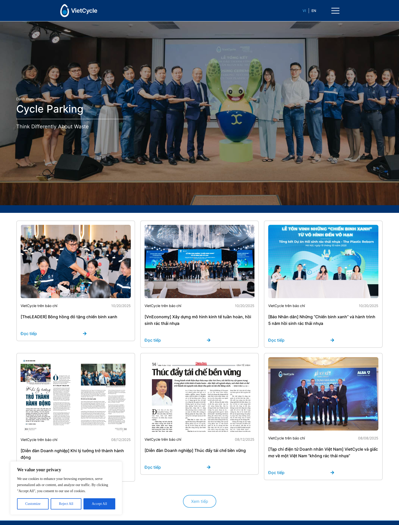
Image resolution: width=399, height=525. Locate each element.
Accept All (99, 504)
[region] (66, 488)
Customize (32, 504)
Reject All (66, 504)
